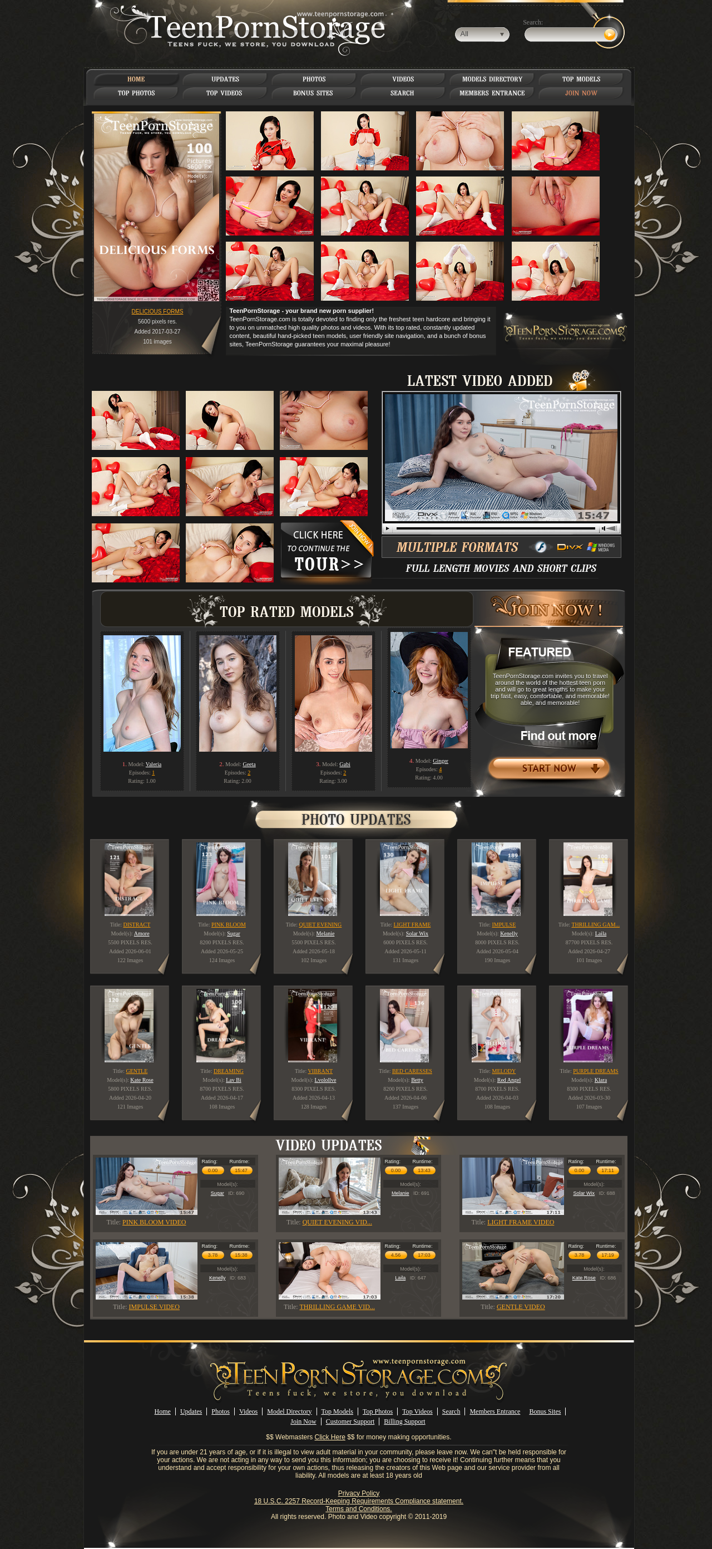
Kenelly (217, 1278)
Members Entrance (494, 1411)
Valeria (153, 764)
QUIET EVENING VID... (337, 1222)
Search (451, 1411)
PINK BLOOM (228, 924)
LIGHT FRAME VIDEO (520, 1222)
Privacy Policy (359, 1493)
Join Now (303, 1421)
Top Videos (417, 1411)
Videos (248, 1411)
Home (163, 1411)
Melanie (400, 1193)
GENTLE (136, 1071)
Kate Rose (584, 1278)
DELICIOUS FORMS (158, 311)
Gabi (344, 764)
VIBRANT (320, 1071)
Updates (191, 1411)
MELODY (504, 1071)
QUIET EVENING (320, 924)
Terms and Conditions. (358, 1509)
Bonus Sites (545, 1411)
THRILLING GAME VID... (336, 1307)
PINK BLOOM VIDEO (154, 1222)
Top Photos (378, 1411)
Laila (400, 1278)
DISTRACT (136, 924)
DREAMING (229, 1071)
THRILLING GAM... (595, 924)
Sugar (217, 1193)
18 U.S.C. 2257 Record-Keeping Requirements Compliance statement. (358, 1501)
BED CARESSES (412, 1071)
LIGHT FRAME (412, 924)
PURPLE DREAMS (595, 1071)
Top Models (338, 1411)
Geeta (249, 764)
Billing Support (404, 1421)
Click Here (330, 1437)
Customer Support (350, 1421)
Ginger (440, 761)
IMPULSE (504, 924)
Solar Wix (584, 1193)
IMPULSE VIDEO (154, 1307)
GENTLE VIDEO (521, 1307)
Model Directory (289, 1411)
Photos (220, 1411)
